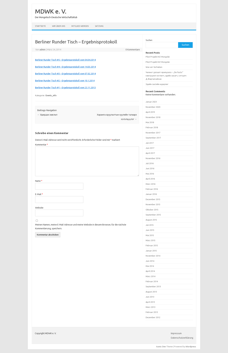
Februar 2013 (152, 312)
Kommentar (41, 144)
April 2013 (150, 302)
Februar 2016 (152, 189)
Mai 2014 (150, 266)
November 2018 (153, 117)
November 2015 (153, 204)
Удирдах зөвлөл (47, 114)
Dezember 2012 (153, 317)
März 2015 (150, 240)
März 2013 (150, 307)
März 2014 (150, 276)
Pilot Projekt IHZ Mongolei (158, 57)
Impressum (176, 333)
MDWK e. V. (50, 11)
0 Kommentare (133, 49)
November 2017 (153, 133)
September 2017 (153, 138)
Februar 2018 (152, 127)
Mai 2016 (150, 174)
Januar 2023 (151, 102)
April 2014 (150, 271)
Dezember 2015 (153, 199)
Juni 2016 (150, 168)
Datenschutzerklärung (182, 338)
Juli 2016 (150, 163)
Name (38, 181)
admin (42, 49)
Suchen (149, 40)
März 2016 (150, 184)
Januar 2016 (151, 194)
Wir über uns (58, 26)
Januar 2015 (151, 251)
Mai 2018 (150, 122)
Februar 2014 (152, 281)
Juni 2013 (150, 297)
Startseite (40, 26)
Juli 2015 (150, 225)
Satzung (99, 26)
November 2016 (153, 158)
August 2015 (151, 220)
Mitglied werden (80, 26)
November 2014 (153, 256)
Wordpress (191, 346)
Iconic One (161, 346)
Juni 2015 (150, 230)
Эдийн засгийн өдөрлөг (157, 84)
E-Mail (39, 194)
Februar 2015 (152, 245)
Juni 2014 (150, 261)
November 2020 (153, 107)
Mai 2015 (150, 235)
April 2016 (150, 179)
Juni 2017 (150, 148)
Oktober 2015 (152, 210)
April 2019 (150, 112)
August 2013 (151, 292)
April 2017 (150, 153)
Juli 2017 (150, 143)
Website (39, 207)
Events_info (51, 95)
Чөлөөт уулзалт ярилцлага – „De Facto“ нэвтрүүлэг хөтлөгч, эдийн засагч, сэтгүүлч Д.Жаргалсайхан (166, 75)
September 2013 (153, 286)
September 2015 (153, 215)
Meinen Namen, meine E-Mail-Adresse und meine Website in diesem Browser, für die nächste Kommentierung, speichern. (80, 226)
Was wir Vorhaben (154, 67)
